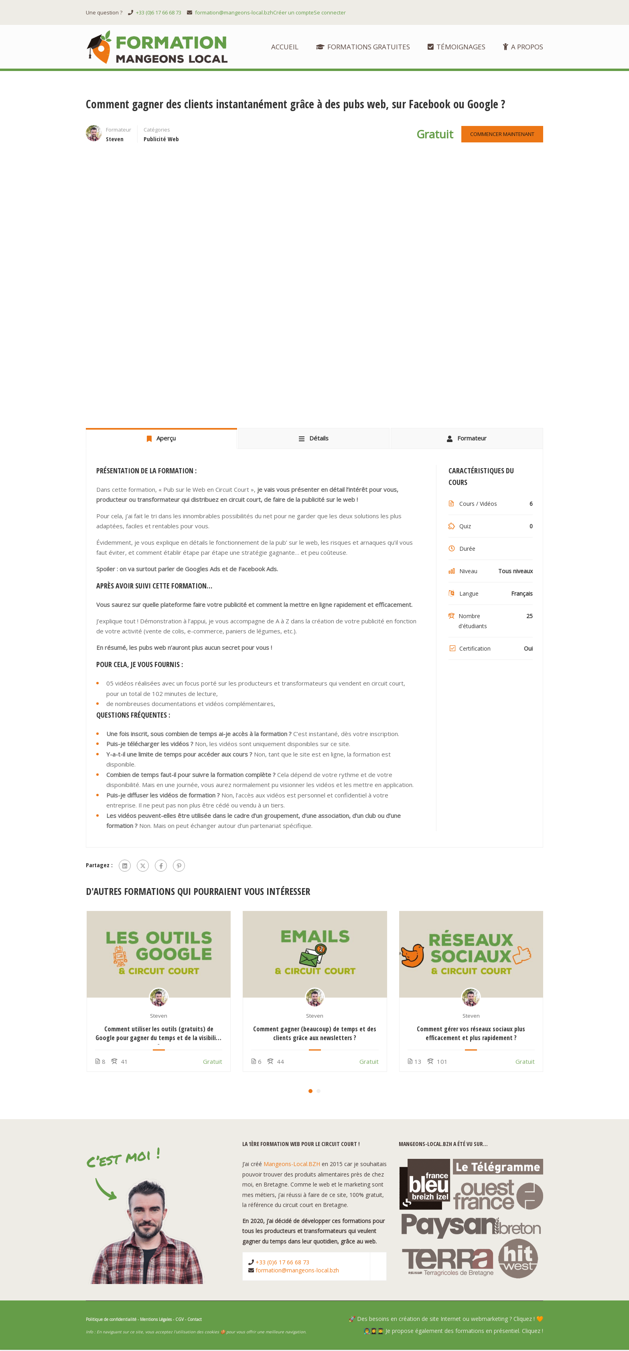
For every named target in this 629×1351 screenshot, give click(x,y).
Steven (158, 1017)
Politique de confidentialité (111, 1320)
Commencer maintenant (501, 135)
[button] (310, 1092)
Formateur (118, 130)
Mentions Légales (156, 1320)
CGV (179, 1320)
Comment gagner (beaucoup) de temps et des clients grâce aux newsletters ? (314, 1034)
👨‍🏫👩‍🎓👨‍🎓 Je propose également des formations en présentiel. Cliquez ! (453, 1332)
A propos (523, 47)
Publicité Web (161, 140)
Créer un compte (293, 12)
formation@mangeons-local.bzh (234, 12)
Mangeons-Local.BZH (292, 1165)
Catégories (157, 130)
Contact (194, 1320)
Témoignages (456, 47)
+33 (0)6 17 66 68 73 (158, 12)
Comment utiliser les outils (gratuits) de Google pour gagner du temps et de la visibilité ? (158, 1034)
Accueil (284, 47)
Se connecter (330, 12)
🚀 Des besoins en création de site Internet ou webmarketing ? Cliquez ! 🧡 (446, 1320)
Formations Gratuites (363, 47)
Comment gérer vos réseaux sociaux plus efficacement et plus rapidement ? (471, 1034)
